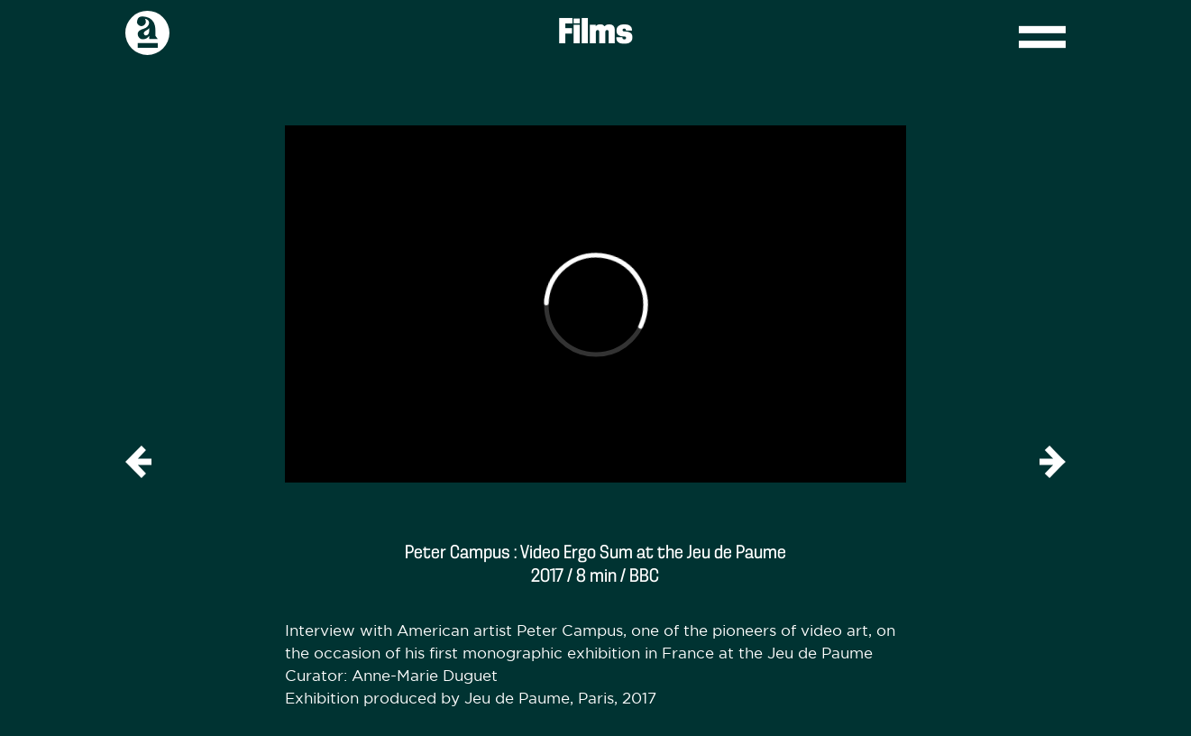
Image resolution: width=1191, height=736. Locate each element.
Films (595, 33)
